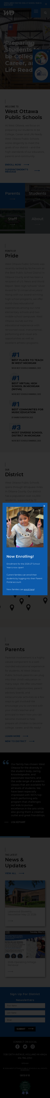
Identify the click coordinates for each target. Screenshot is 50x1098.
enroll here (29, 589)
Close (45, 505)
